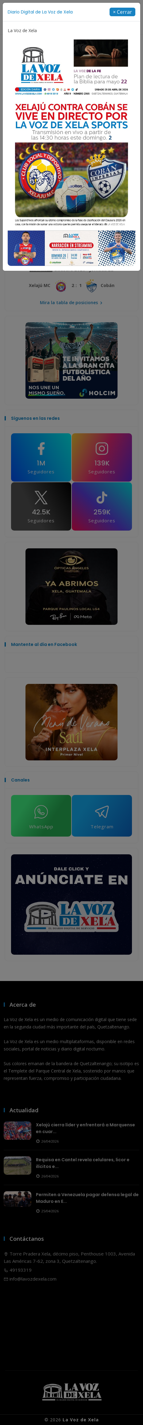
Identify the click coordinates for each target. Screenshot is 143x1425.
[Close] (122, 12)
